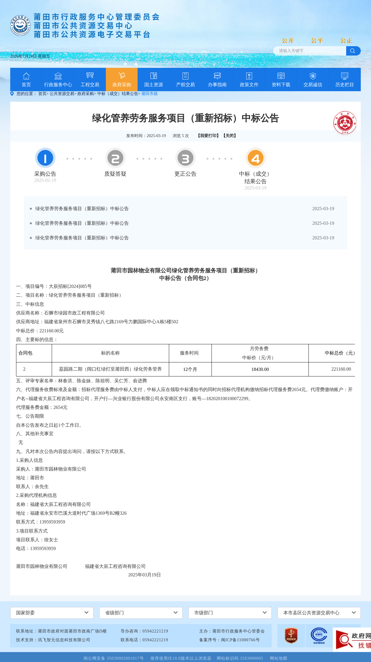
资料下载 (281, 84)
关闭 (230, 136)
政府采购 (121, 84)
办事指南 (217, 84)
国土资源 (153, 84)
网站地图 (278, 658)
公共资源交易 (62, 93)
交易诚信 (313, 84)
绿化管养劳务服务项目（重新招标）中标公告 (82, 208)
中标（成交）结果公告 (117, 93)
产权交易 (185, 84)
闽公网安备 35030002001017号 (116, 658)
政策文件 (249, 84)
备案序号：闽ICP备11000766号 (229, 640)
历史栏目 (344, 84)
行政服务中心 (58, 84)
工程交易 (90, 84)
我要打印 (208, 136)
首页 (26, 84)
